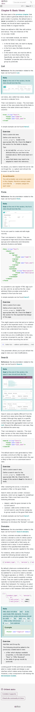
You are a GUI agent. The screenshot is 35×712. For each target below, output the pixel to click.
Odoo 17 (29, 6)
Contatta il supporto (9, 694)
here (26, 127)
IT (22, 6)
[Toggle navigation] (1, 6)
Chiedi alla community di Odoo (13, 698)
